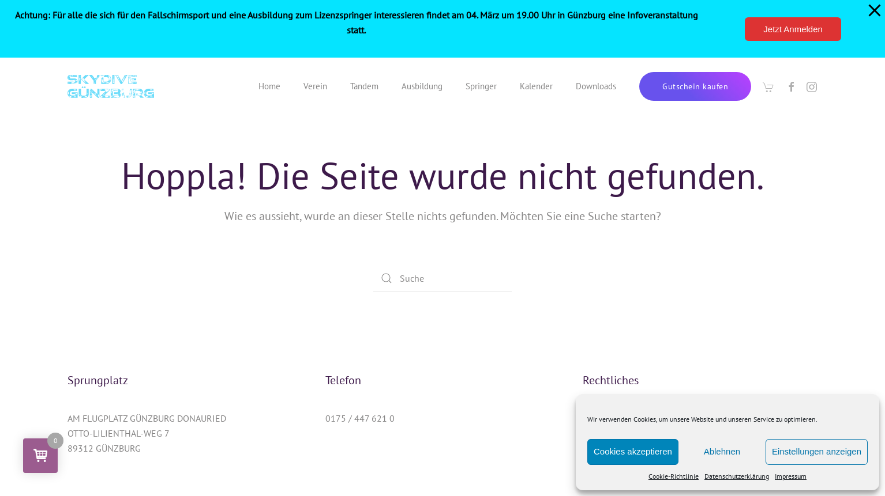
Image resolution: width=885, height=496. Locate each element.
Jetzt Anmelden (793, 29)
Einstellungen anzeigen (816, 451)
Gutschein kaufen (695, 86)
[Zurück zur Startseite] (111, 86)
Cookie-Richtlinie (673, 476)
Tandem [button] (364, 86)
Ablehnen (722, 451)
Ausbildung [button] (422, 86)
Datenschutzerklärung (736, 476)
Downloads (596, 86)
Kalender (536, 86)
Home (269, 86)
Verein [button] (315, 86)
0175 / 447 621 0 (360, 418)
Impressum (791, 476)
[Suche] (442, 278)
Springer (481, 86)
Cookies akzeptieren (633, 451)
